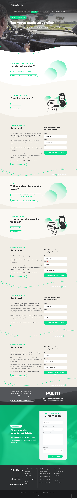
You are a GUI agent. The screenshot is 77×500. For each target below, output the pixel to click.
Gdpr (45, 449)
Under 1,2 (16, 228)
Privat (29, 11)
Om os (15, 11)
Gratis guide (34, 11)
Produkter (58, 11)
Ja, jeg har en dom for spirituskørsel (26, 196)
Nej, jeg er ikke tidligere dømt (25, 201)
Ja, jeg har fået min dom (22, 72)
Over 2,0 (16, 108)
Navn (45, 133)
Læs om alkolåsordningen (22, 401)
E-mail (45, 428)
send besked (55, 458)
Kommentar (47, 434)
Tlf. (45, 145)
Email (46, 139)
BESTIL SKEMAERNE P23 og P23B (55, 276)
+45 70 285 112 (60, 479)
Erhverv (40, 11)
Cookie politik (54, 494)
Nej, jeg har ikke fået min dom (25, 76)
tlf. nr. (55, 428)
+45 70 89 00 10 (46, 480)
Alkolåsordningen (22, 11)
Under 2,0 (16, 104)
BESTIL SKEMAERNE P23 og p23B (55, 153)
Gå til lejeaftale (19, 165)
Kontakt (63, 11)
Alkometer (52, 11)
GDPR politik (48, 494)
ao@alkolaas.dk (46, 478)
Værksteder (45, 11)
